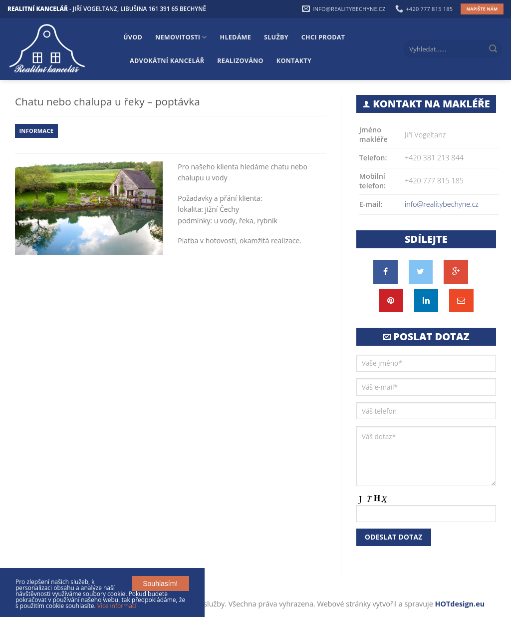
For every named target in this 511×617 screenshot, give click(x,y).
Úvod (132, 37)
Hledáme (236, 37)
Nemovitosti (181, 37)
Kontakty (293, 60)
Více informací (117, 606)
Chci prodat (323, 37)
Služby (276, 37)
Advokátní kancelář (167, 60)
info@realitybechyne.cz (442, 204)
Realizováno (240, 60)
